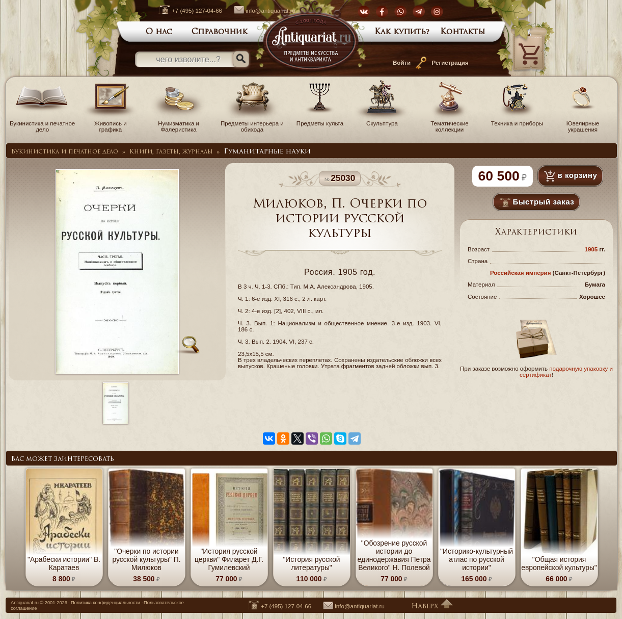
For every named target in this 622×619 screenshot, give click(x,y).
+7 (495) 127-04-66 (185, 11)
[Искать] (241, 59)
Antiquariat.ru (25, 602)
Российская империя (520, 273)
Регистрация (450, 63)
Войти (402, 63)
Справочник (220, 32)
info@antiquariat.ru (259, 11)
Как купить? (402, 32)
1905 (591, 249)
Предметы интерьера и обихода (252, 123)
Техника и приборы (517, 120)
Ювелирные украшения (583, 123)
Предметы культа (320, 120)
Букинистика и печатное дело (42, 123)
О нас (159, 32)
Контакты (462, 32)
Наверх (432, 606)
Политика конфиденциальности (105, 602)
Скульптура (382, 120)
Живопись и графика (111, 123)
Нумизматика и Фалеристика (179, 123)
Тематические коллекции (449, 123)
